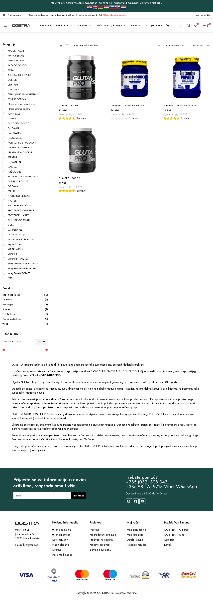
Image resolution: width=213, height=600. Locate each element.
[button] (13, 15)
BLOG (133, 25)
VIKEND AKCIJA (12, 249)
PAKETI (8, 191)
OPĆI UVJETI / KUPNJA (109, 25)
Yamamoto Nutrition (25, 319)
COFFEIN (9, 80)
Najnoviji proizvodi (100, 545)
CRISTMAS (10, 84)
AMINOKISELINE (13, 55)
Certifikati (169, 540)
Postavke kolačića (62, 555)
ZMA (7, 278)
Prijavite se (78, 495)
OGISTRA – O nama (176, 530)
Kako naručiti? (60, 540)
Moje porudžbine (136, 530)
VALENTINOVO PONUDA (17, 239)
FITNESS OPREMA (14, 99)
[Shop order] (200, 45)
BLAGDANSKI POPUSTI (16, 75)
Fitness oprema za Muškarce (18, 104)
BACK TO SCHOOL (15, 65)
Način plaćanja (60, 545)
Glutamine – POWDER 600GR (179, 105)
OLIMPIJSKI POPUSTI (15, 181)
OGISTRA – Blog (174, 535)
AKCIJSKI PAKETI (13, 51)
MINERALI (9, 167)
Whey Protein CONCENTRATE (20, 263)
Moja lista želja (135, 535)
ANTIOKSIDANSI (13, 60)
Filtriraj (42, 341)
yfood (25, 324)
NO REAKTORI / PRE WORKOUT (21, 176)
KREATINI (9, 157)
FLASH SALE (11, 113)
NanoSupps (25, 304)
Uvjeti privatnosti (61, 535)
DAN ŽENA (10, 89)
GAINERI (9, 118)
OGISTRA (82, 25)
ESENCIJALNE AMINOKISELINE (20, 94)
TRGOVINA (44, 25)
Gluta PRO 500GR (69, 105)
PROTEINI (9, 200)
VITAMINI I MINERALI (15, 258)
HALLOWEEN (11, 133)
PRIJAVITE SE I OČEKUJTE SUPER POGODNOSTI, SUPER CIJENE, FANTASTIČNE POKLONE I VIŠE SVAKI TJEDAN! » (106, 3)
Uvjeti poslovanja (61, 530)
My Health (25, 299)
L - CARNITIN (11, 162)
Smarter (25, 309)
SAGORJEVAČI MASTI (16, 220)
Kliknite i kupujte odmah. (114, 15)
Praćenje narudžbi (202, 15)
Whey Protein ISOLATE (16, 273)
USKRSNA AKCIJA (13, 234)
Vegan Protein (11, 244)
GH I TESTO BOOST (15, 123)
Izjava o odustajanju (100, 550)
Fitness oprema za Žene (16, 109)
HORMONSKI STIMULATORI (19, 142)
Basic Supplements (25, 295)
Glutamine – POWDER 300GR (127, 105)
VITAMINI (9, 254)
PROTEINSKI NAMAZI (15, 215)
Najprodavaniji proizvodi (103, 535)
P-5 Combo (10, 186)
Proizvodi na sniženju (101, 540)
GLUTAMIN (10, 128)
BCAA (8, 70)
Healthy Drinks (11, 138)
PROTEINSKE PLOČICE (16, 205)
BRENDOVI (62, 25)
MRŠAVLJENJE (11, 171)
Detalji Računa (135, 540)
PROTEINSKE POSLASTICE (18, 210)
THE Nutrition (25, 314)
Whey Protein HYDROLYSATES (20, 268)
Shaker (8, 225)
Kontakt (168, 545)
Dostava (56, 550)
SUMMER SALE (12, 229)
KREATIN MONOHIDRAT (17, 152)
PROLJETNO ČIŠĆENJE (16, 196)
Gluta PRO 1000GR (69, 178)
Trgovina (94, 530)
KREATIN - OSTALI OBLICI (17, 147)
